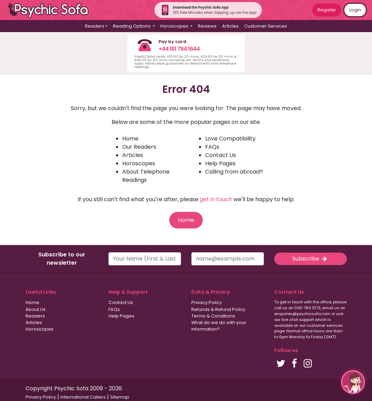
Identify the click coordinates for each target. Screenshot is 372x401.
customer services (325, 325)
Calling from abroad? (234, 172)
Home (130, 139)
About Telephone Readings (146, 176)
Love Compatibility (230, 139)
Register (326, 10)
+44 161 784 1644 (179, 49)
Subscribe (310, 259)
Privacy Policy (206, 302)
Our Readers (139, 147)
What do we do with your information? (218, 326)
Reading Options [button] (132, 26)
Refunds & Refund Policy (218, 309)
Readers (35, 316)
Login (355, 10)
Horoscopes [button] (174, 26)
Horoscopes (138, 163)
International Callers (83, 397)
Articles (230, 26)
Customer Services (265, 26)
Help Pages (220, 163)
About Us (36, 309)
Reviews (207, 26)
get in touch (216, 199)
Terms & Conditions (213, 316)
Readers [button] (94, 26)
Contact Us (220, 155)
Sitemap (119, 397)
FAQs (212, 147)
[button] (353, 382)
